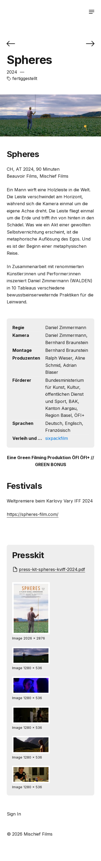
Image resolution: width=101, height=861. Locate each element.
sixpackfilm (56, 438)
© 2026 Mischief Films (30, 834)
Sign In (14, 814)
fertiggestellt (24, 78)
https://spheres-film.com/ (32, 514)
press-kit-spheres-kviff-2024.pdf (52, 569)
